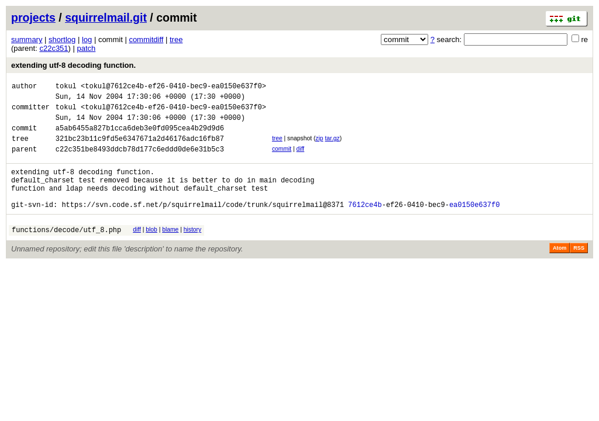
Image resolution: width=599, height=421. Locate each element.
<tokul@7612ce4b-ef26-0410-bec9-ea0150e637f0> (173, 87)
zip (319, 147)
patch (86, 48)
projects (33, 17)
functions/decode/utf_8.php (66, 252)
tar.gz (332, 147)
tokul (66, 87)
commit (281, 159)
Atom (559, 271)
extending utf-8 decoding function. (73, 65)
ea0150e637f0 (474, 225)
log (87, 39)
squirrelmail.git (106, 17)
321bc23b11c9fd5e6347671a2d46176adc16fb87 (140, 149)
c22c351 (53, 48)
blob (151, 250)
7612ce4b (365, 225)
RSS (578, 271)
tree (176, 39)
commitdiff (146, 39)
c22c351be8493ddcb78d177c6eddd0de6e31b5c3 (140, 161)
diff (301, 159)
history (192, 250)
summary (26, 39)
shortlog (62, 39)
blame (170, 250)
